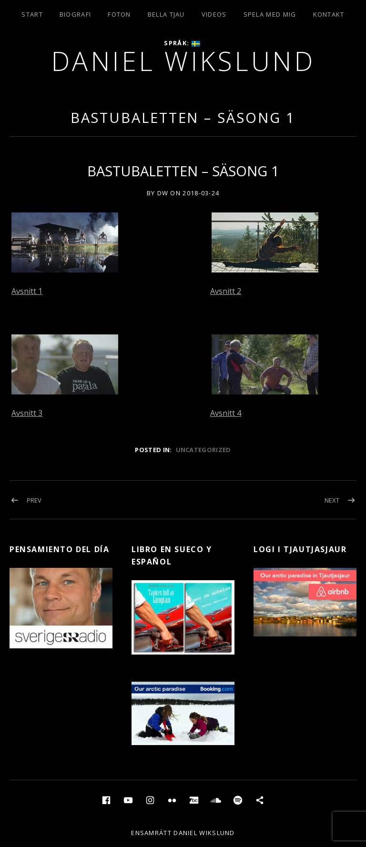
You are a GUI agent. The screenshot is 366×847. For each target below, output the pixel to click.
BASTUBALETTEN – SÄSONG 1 (183, 117)
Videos (214, 14)
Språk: (182, 43)
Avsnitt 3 (26, 413)
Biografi (75, 14)
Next (332, 500)
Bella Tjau (166, 14)
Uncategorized (203, 449)
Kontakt (329, 14)
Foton (119, 14)
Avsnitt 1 (26, 291)
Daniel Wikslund (183, 61)
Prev (34, 500)
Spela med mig (270, 14)
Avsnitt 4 (225, 413)
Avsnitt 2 (225, 291)
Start (32, 14)
